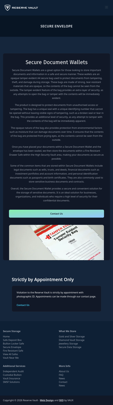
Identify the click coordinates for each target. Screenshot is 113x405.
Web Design (47, 400)
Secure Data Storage (70, 347)
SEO (61, 400)
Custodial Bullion (12, 375)
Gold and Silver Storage (72, 336)
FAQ (61, 375)
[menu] (106, 7)
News (62, 378)
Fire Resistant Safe (13, 350)
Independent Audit (13, 371)
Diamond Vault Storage (71, 340)
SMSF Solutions (11, 382)
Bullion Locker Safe (13, 343)
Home (6, 336)
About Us (64, 371)
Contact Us (56, 213)
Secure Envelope (12, 347)
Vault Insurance (11, 378)
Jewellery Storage (68, 343)
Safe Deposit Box (12, 340)
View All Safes (10, 354)
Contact (63, 382)
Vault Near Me (11, 357)
